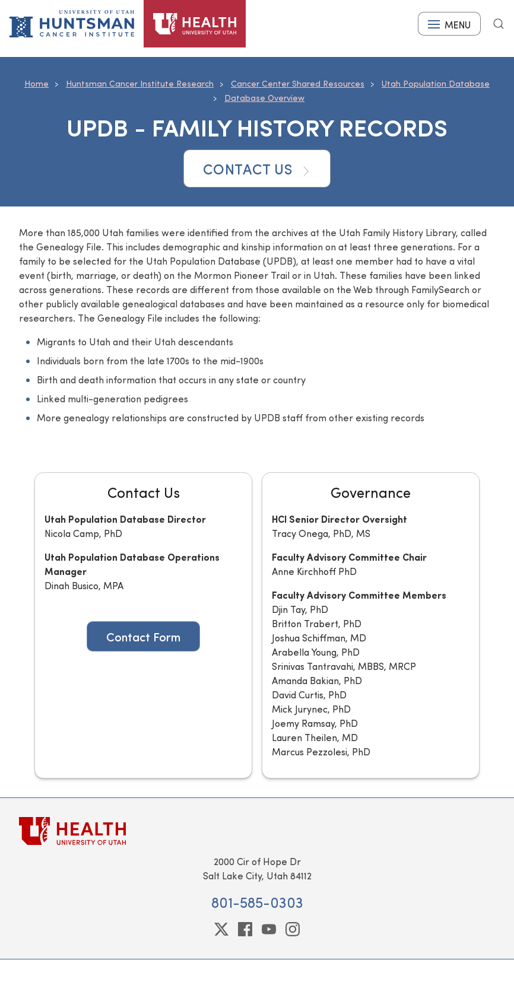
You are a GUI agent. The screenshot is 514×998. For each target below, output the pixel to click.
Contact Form (143, 636)
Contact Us (256, 168)
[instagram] (292, 929)
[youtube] (269, 929)
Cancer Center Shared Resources (297, 83)
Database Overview (264, 97)
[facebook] (245, 929)
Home (36, 83)
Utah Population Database (436, 83)
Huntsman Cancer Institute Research (140, 83)
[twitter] (221, 929)
